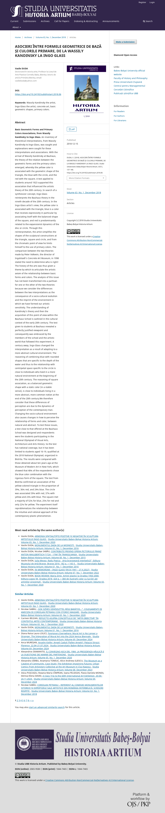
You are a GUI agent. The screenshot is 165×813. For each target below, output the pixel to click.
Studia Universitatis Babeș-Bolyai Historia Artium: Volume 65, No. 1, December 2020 (61, 614)
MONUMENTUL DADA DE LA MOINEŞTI (55, 545)
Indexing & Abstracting (86, 21)
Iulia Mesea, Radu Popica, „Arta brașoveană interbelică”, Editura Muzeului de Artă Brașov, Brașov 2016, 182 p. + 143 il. (60, 562)
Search (148, 21)
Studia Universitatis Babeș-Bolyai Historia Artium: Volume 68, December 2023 (60, 668)
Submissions (29, 21)
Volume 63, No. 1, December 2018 (51, 37)
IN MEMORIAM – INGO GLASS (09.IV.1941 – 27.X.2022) (62, 569)
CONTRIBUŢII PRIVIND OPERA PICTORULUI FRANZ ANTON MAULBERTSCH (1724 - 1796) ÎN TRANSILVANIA (61, 553)
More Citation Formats (79, 178)
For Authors (119, 115)
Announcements (111, 21)
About (16, 27)
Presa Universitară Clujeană (128, 82)
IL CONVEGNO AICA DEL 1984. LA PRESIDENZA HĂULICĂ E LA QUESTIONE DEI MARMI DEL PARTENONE (62, 653)
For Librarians (120, 120)
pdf (73, 129)
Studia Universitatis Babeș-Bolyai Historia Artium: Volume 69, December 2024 (60, 638)
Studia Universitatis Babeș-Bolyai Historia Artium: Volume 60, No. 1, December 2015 (59, 556)
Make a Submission (125, 41)
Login (152, 2)
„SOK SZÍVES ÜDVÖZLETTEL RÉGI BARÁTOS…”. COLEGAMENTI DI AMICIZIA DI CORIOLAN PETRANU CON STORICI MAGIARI (61, 611)
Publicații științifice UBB (126, 93)
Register (142, 2)
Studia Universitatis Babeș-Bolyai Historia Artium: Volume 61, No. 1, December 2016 (62, 547)
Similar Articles (24, 594)
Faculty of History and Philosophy (130, 78)
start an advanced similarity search (47, 707)
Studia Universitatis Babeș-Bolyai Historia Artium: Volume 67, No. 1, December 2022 (60, 571)
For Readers (119, 111)
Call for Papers (61, 21)
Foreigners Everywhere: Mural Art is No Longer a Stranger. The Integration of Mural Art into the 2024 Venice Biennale (59, 635)
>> (32, 700)
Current (14, 21)
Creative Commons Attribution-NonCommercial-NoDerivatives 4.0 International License (85, 240)
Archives (45, 21)
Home (18, 37)
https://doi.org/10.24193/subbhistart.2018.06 (38, 94)
